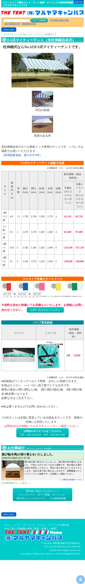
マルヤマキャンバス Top (14, 34)
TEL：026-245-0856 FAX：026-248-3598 (42, 433)
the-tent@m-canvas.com (69, 550)
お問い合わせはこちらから (45, 310)
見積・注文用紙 (12, 24)
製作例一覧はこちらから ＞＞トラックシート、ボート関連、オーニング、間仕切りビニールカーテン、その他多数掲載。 (42, 495)
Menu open (9, 29)
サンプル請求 (28, 24)
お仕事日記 (42, 466)
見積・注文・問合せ (59, 20)
